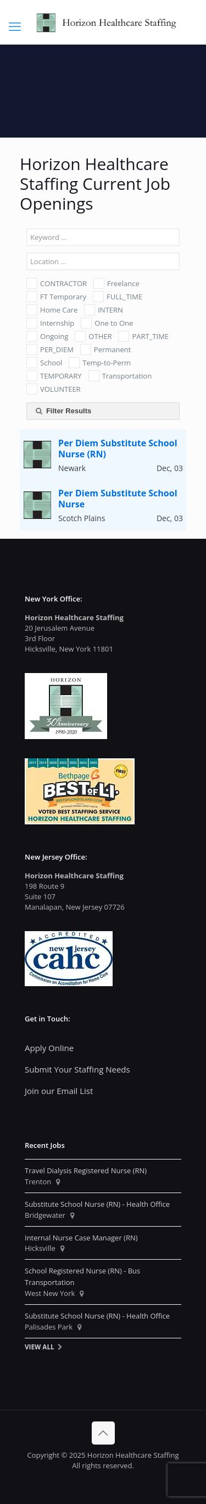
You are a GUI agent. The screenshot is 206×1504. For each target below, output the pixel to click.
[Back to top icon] (103, 1433)
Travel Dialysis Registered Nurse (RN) (86, 1170)
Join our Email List (59, 1090)
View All (39, 1346)
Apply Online (49, 1047)
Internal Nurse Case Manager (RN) (81, 1238)
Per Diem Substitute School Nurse (117, 499)
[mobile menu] (14, 26)
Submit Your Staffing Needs (77, 1069)
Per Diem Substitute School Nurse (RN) (117, 448)
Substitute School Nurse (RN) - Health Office (97, 1204)
